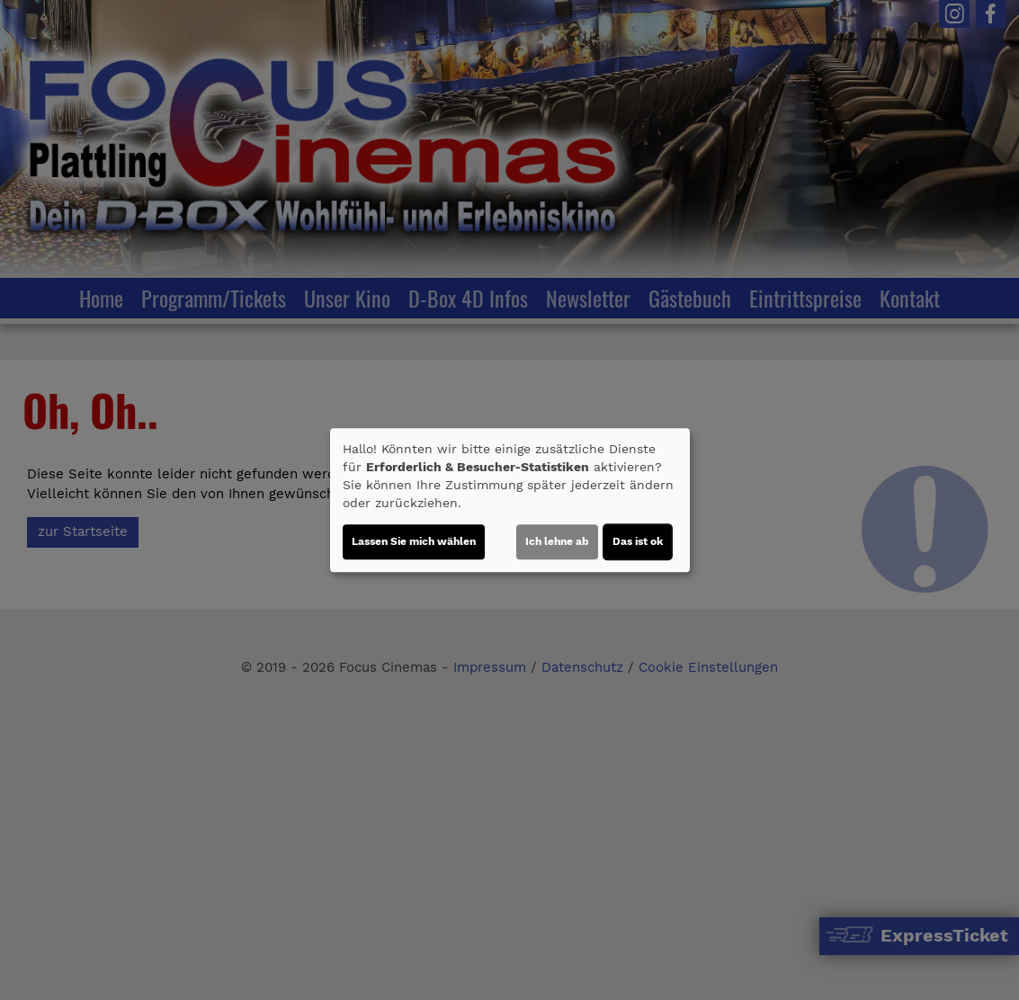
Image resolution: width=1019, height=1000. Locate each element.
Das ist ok (637, 541)
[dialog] (510, 500)
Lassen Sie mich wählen (414, 541)
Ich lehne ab (557, 541)
